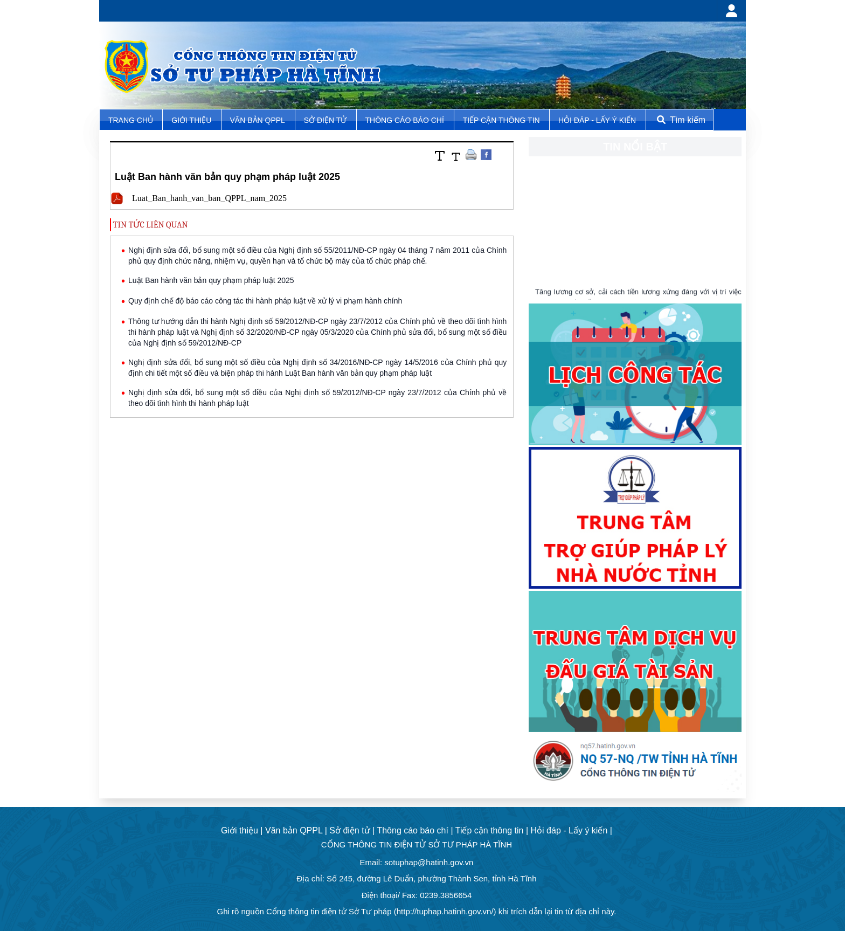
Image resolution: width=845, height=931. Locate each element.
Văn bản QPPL (257, 120)
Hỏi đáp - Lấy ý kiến (597, 120)
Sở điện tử (326, 120)
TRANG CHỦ (131, 120)
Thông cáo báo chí (404, 120)
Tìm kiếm (680, 120)
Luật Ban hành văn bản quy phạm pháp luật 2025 (211, 280)
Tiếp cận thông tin (502, 120)
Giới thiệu (192, 120)
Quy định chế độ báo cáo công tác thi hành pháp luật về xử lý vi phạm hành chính (265, 300)
